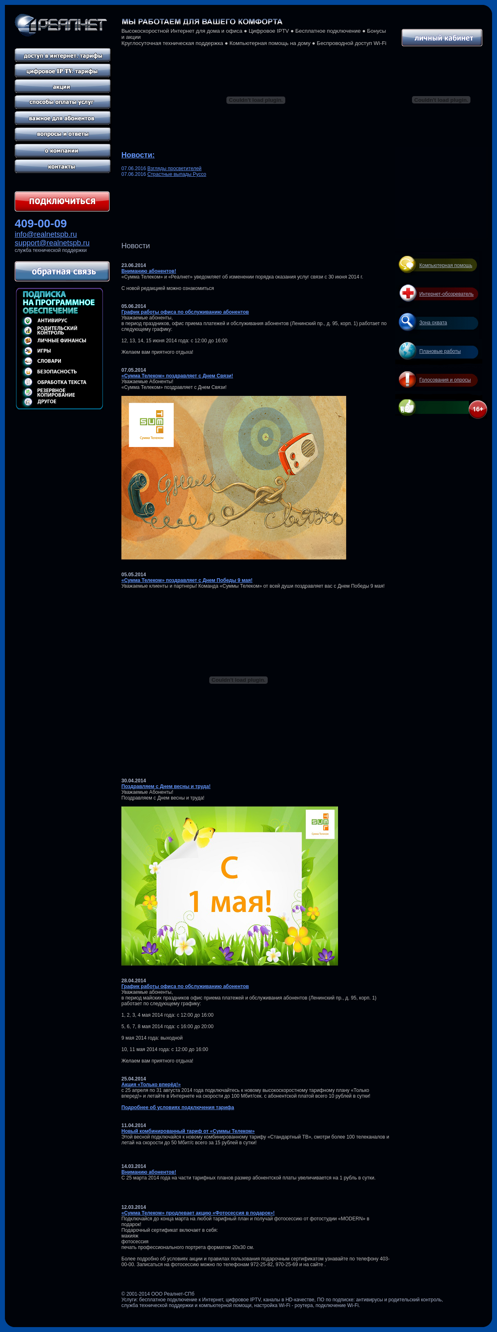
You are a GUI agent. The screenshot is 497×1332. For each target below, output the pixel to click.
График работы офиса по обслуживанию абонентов (185, 312)
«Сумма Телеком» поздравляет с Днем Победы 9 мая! (187, 580)
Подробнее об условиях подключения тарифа (177, 1107)
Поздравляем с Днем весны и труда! (165, 786)
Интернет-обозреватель (446, 294)
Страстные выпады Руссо (176, 174)
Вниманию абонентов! (148, 271)
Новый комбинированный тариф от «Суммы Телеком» (188, 1131)
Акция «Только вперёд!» (151, 1084)
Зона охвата (433, 323)
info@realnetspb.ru (46, 234)
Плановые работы (440, 351)
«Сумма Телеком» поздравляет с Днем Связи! (177, 376)
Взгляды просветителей (174, 168)
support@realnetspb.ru (52, 243)
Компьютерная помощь (445, 265)
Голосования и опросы (445, 380)
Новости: (137, 155)
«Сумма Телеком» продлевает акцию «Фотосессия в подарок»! (198, 1213)
